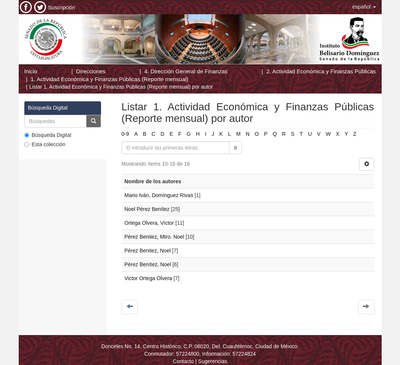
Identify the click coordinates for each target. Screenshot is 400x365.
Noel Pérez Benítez (147, 209)
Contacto (183, 361)
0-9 (125, 134)
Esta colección (44, 144)
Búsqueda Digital (47, 135)
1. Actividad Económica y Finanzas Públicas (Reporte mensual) (109, 79)
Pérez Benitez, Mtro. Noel (154, 237)
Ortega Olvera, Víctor (149, 223)
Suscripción (61, 7)
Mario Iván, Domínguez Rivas (159, 195)
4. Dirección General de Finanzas (186, 71)
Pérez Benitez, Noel (148, 251)
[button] (364, 6)
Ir (235, 148)
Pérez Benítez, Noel (148, 264)
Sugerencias (212, 361)
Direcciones (90, 71)
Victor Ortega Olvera (148, 278)
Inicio (30, 71)
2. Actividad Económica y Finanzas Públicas (321, 71)
